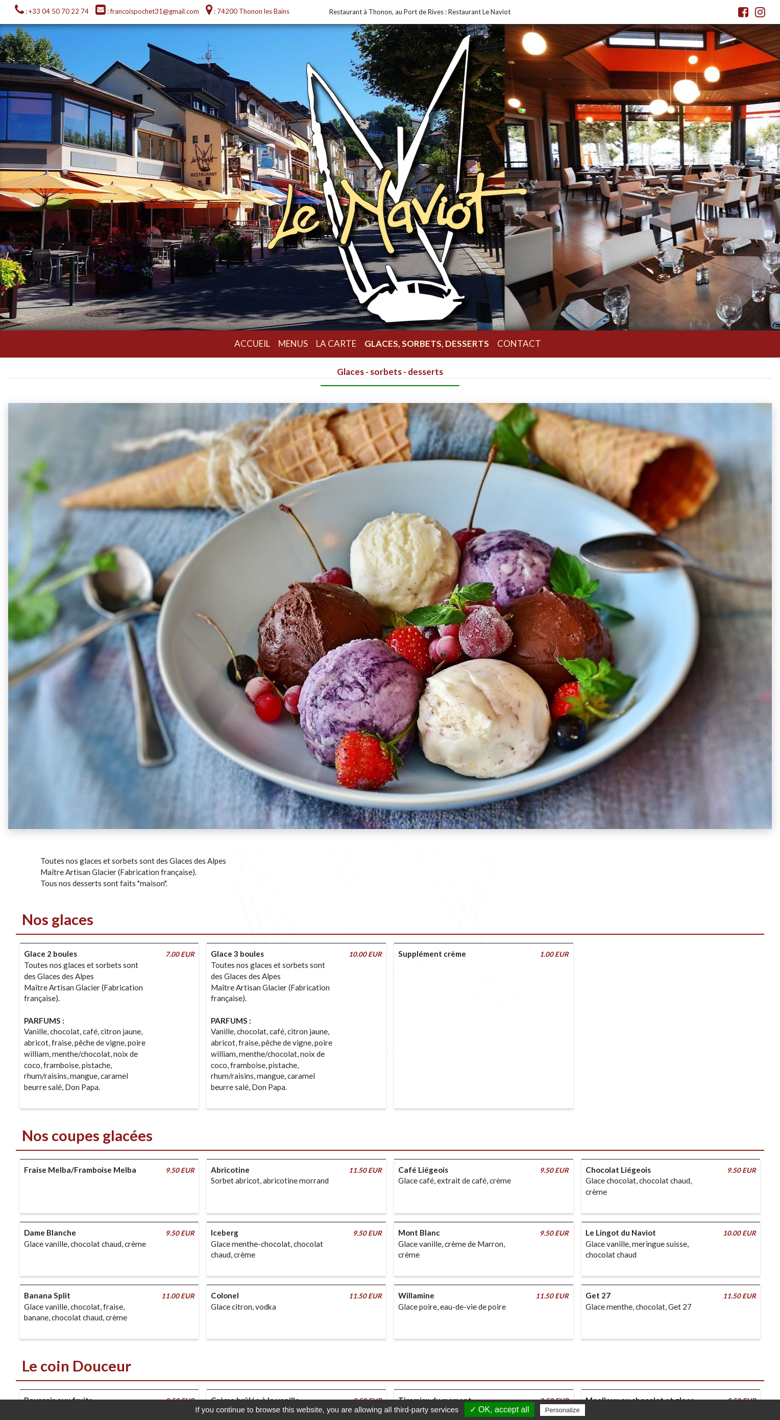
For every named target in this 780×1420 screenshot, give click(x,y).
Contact (519, 343)
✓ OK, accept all (499, 1409)
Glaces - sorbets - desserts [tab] (390, 371)
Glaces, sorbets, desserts (426, 343)
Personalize (562, 1410)
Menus (293, 343)
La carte (336, 343)
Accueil (252, 343)
